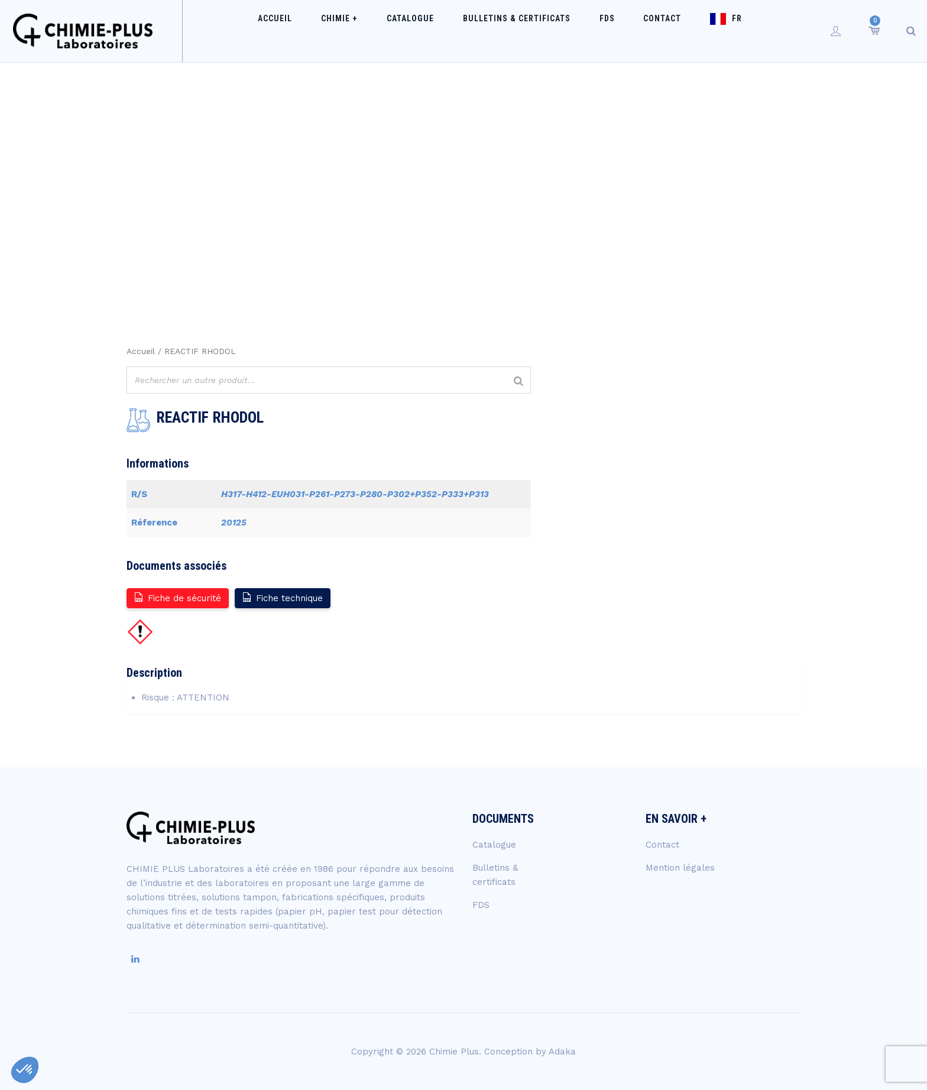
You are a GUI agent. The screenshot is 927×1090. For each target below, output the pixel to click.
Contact (646, 30)
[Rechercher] (518, 381)
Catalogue (428, 30)
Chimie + (369, 30)
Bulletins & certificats (523, 30)
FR (709, 30)
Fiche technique (282, 597)
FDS (602, 30)
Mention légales (680, 867)
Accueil (317, 30)
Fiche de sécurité (177, 597)
